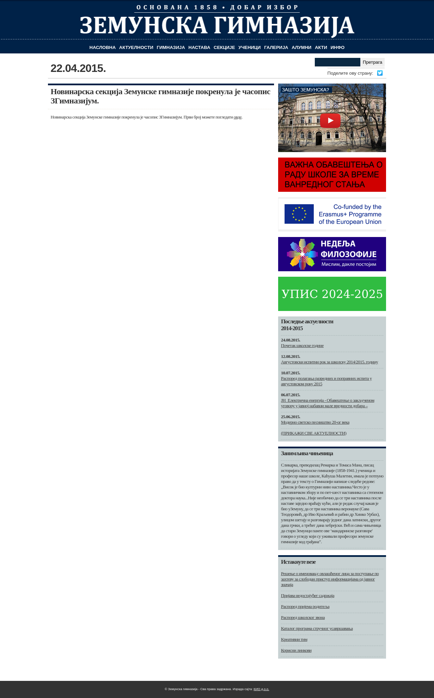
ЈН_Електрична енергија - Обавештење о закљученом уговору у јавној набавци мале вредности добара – (327, 403)
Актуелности (136, 47)
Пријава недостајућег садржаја (307, 595)
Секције (224, 47)
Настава (199, 47)
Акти (321, 47)
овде (237, 117)
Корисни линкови (296, 650)
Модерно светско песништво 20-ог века (315, 422)
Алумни (301, 47)
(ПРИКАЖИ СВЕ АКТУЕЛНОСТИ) (313, 433)
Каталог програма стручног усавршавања (317, 628)
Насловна (102, 47)
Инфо (338, 47)
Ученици (249, 47)
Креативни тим (294, 639)
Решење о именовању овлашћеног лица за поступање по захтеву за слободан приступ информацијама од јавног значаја (330, 579)
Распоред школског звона (303, 617)
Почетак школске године (302, 345)
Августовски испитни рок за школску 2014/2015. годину (329, 361)
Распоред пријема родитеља (305, 606)
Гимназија (171, 47)
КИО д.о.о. (261, 689)
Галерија (276, 47)
